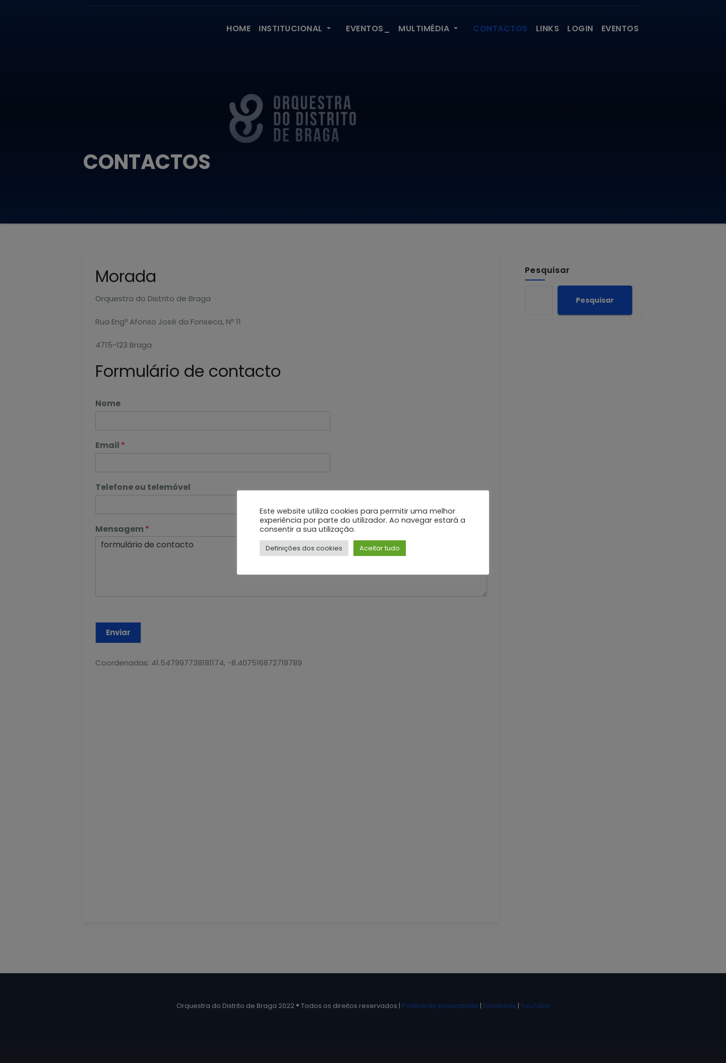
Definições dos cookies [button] (304, 548)
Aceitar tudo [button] (379, 548)
